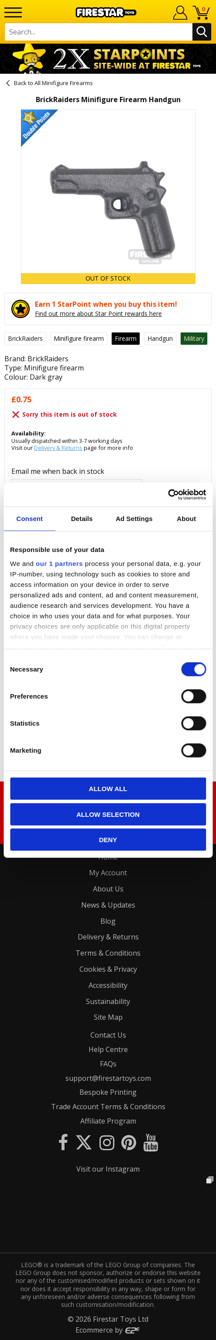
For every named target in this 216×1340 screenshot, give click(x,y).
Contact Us (108, 1035)
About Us (108, 889)
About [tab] (186, 518)
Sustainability (108, 1001)
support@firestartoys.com (108, 1078)
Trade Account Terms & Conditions (108, 1106)
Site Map (108, 1017)
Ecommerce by (108, 1330)
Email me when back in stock (57, 471)
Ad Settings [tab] (134, 518)
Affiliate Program (108, 1121)
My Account (108, 872)
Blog (108, 921)
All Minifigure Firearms (63, 83)
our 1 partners (59, 563)
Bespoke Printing (108, 1092)
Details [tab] (82, 518)
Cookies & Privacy (108, 969)
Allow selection (108, 814)
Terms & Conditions (108, 953)
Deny (108, 839)
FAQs (108, 1064)
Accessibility (108, 985)
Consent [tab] (30, 518)
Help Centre (108, 1049)
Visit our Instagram (108, 1169)
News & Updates (108, 905)
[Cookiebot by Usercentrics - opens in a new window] (168, 494)
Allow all (108, 788)
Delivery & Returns (58, 448)
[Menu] (13, 12)
